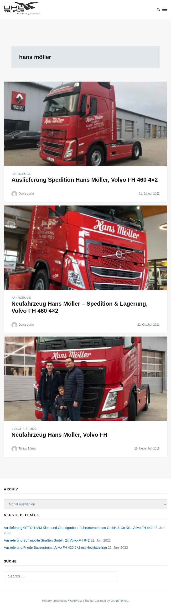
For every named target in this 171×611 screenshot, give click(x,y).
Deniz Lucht (26, 193)
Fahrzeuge (21, 174)
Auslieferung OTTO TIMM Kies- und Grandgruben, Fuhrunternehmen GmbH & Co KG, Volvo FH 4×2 (78, 528)
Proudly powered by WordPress (62, 600)
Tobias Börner (27, 448)
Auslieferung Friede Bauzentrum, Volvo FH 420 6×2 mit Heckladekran (55, 547)
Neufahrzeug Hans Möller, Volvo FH (59, 434)
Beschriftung (24, 428)
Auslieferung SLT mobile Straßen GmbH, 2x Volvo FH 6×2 (47, 540)
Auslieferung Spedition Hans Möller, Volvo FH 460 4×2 (84, 179)
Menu (164, 9)
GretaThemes (119, 600)
